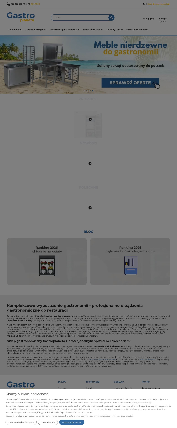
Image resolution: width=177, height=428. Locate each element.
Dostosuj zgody (48, 422)
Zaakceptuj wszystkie (71, 422)
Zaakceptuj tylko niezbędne (21, 422)
